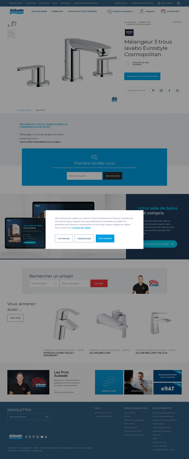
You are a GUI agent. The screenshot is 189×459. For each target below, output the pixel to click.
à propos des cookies (81, 227)
